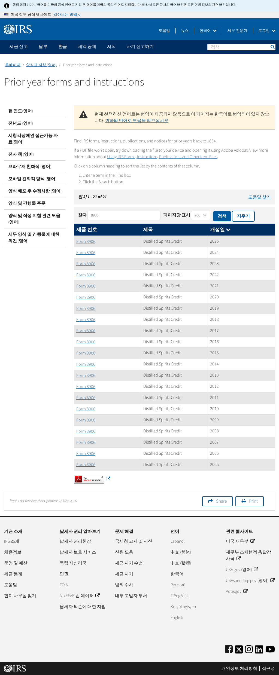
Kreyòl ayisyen (183, 607)
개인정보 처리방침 (239, 668)
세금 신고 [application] (19, 47)
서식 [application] (111, 47)
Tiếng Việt (179, 596)
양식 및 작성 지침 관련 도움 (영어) (34, 219)
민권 (64, 574)
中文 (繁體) (181, 563)
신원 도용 (124, 552)
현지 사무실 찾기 (20, 596)
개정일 (220, 229)
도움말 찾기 (259, 197)
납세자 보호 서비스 (78, 552)
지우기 (243, 216)
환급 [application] (62, 47)
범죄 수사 (124, 585)
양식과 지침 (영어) (41, 65)
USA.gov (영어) (242, 570)
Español (178, 541)
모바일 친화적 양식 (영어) (32, 179)
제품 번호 (86, 229)
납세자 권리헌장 (75, 541)
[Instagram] (249, 648)
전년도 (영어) (20, 123)
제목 (148, 229)
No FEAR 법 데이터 (79, 596)
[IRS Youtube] (270, 648)
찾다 (82, 215)
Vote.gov (236, 591)
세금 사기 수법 (129, 563)
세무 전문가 (237, 30)
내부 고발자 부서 (131, 596)
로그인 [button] (266, 30)
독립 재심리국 (73, 563)
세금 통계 (13, 574)
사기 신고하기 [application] (140, 47)
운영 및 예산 (16, 563)
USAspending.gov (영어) (250, 581)
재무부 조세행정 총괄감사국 (248, 555)
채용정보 (13, 552)
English (177, 618)
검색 (272, 47)
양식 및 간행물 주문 (27, 203)
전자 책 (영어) (21, 154)
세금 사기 (124, 574)
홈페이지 (12, 65)
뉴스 (185, 30)
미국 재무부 (240, 541)
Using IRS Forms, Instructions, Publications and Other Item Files (162, 157)
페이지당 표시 (176, 215)
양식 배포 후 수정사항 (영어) (35, 191)
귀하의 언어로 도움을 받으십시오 (136, 121)
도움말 (164, 30)
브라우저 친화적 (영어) (29, 167)
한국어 (208, 30)
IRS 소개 (11, 541)
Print (253, 501)
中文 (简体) (181, 552)
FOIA (64, 585)
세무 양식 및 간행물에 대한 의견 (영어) (33, 237)
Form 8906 (85, 242)
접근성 (268, 668)
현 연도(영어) (20, 111)
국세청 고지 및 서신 (133, 541)
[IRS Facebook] (229, 648)
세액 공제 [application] (87, 47)
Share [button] (221, 501)
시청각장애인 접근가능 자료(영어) (33, 139)
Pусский (178, 585)
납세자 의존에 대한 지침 (83, 607)
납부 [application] (43, 47)
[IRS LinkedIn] (259, 648)
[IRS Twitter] (239, 648)
